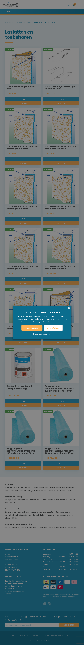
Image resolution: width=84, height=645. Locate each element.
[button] (42, 334)
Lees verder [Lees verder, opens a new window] (62, 322)
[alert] (42, 322)
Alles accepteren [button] (32, 328)
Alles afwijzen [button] (53, 328)
